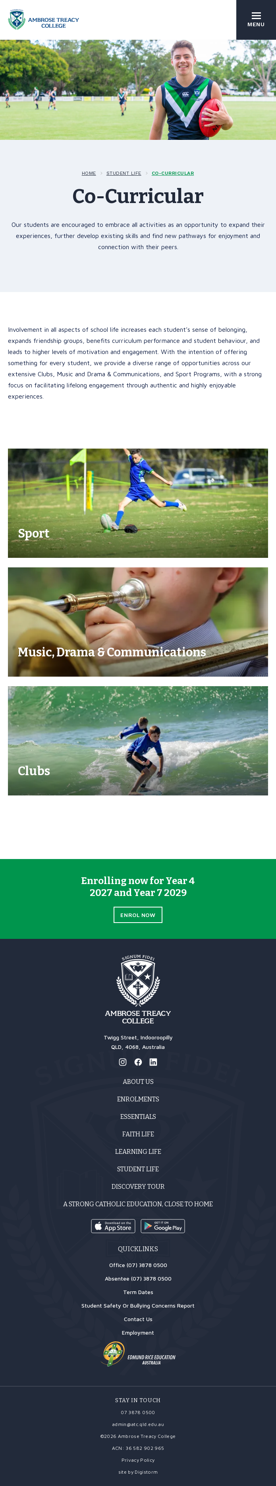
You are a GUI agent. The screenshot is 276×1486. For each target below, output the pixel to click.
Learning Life (138, 1151)
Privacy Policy (138, 1460)
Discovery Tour (138, 1186)
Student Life (123, 173)
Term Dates (138, 1292)
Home (89, 173)
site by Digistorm (138, 1472)
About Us (138, 1081)
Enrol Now (137, 914)
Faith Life (138, 1134)
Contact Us (138, 1319)
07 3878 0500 (138, 1412)
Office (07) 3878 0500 (138, 1265)
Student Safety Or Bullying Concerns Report (138, 1305)
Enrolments (138, 1099)
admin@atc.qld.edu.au (138, 1424)
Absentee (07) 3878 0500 (138, 1278)
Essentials (138, 1116)
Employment (138, 1332)
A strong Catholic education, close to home (138, 1204)
